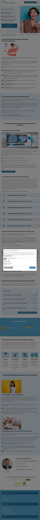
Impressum (13, 255)
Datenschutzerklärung (7, 255)
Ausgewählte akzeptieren (8, 267)
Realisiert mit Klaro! (33, 269)
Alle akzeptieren (32, 267)
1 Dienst (9, 259)
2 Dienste (9, 262)
